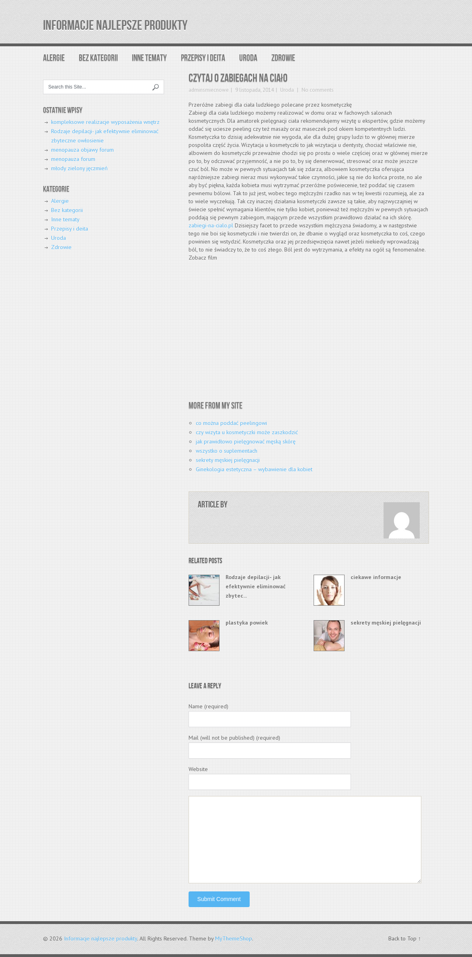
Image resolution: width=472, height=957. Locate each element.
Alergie (54, 58)
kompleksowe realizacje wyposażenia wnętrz (105, 122)
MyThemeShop (233, 938)
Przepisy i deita (203, 58)
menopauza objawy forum (82, 149)
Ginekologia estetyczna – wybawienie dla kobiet (254, 469)
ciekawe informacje (376, 577)
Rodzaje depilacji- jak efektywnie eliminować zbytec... (255, 586)
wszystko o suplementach (226, 450)
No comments (317, 90)
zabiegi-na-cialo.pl (211, 225)
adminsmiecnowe (209, 90)
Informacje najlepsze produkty (115, 25)
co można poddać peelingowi (231, 423)
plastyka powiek (247, 622)
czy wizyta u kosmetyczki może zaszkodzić (247, 432)
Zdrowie (283, 58)
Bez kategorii (98, 58)
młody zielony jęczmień (79, 168)
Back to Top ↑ (404, 938)
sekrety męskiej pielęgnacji (228, 460)
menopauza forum (73, 159)
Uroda (248, 58)
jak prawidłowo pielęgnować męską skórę (246, 441)
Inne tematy (149, 58)
